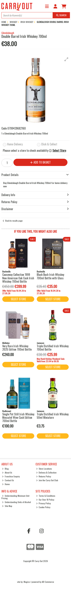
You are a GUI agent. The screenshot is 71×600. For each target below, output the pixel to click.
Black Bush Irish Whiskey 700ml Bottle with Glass (50, 276)
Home (6, 484)
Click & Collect (49, 144)
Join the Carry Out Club (47, 480)
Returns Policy (43, 476)
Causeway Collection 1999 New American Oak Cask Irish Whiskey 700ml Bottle (18, 277)
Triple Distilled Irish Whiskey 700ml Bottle (53, 347)
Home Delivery (15, 144)
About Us (7, 472)
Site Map (7, 505)
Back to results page (14, 220)
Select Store (59, 150)
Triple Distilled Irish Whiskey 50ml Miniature (53, 416)
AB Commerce (48, 581)
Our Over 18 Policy (45, 499)
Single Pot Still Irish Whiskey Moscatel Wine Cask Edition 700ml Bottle (18, 417)
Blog (5, 468)
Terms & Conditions (45, 495)
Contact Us (8, 480)
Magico (27, 581)
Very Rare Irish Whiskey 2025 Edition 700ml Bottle (17, 347)
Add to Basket (40, 162)
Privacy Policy (43, 503)
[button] (66, 59)
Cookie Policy (43, 507)
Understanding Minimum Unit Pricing (15, 497)
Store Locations (44, 468)
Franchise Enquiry (11, 476)
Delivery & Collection (46, 472)
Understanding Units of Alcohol (16, 502)
